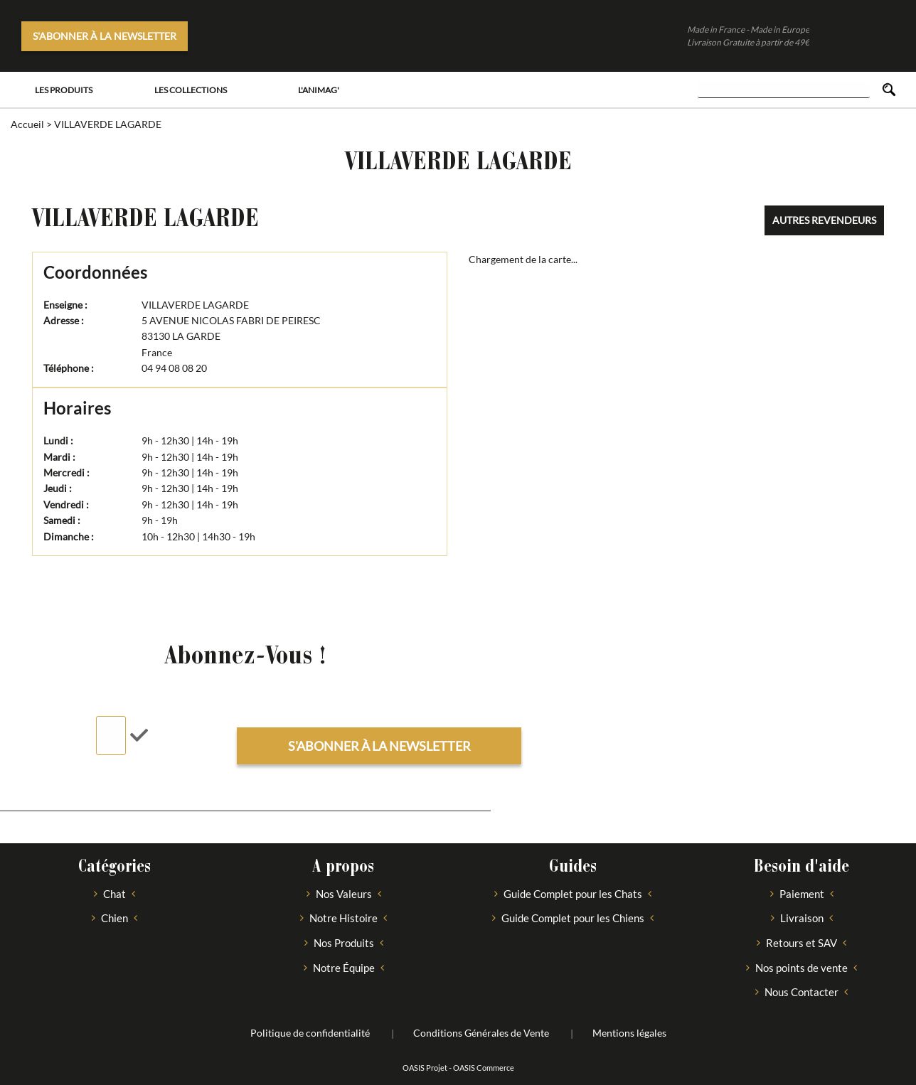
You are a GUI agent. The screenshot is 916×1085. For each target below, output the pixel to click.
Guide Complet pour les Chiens (572, 918)
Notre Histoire (343, 918)
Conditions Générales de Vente (481, 1033)
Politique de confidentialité (310, 1033)
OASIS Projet (425, 1067)
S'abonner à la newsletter (104, 36)
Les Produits (63, 90)
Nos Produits (343, 942)
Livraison (802, 918)
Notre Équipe (344, 967)
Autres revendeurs (824, 220)
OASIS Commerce (483, 1067)
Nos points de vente (801, 967)
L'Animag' (318, 90)
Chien (114, 918)
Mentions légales (629, 1033)
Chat (114, 893)
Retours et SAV (801, 942)
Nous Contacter (801, 991)
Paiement (801, 893)
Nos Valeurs (344, 893)
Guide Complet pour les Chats (572, 893)
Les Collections (190, 90)
